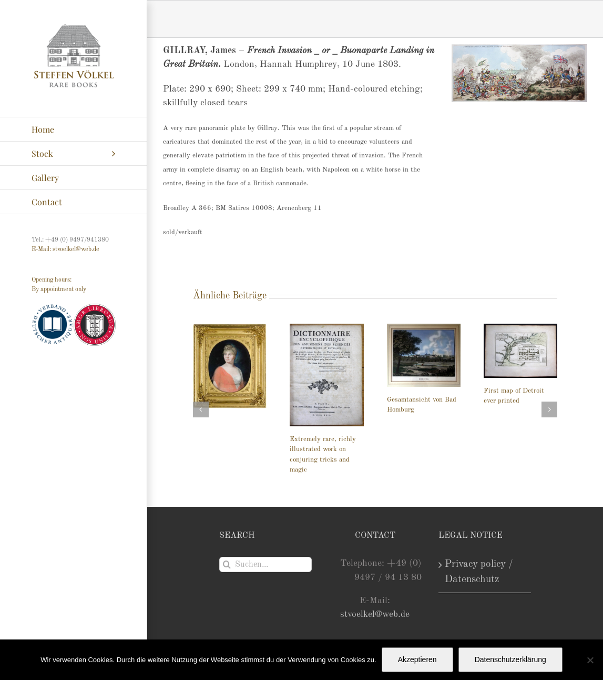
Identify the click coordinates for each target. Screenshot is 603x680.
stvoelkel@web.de (375, 614)
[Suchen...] (265, 564)
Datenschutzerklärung (510, 659)
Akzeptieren (417, 659)
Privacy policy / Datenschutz (479, 572)
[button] (201, 409)
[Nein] (590, 660)
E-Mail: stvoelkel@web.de (65, 249)
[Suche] (226, 564)
